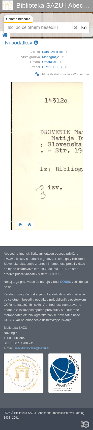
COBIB (65, 282)
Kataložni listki (52, 52)
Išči (84, 27)
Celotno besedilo (18, 19)
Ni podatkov (21, 42)
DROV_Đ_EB (52, 67)
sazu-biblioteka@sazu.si (31, 348)
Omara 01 (49, 62)
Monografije (50, 57)
